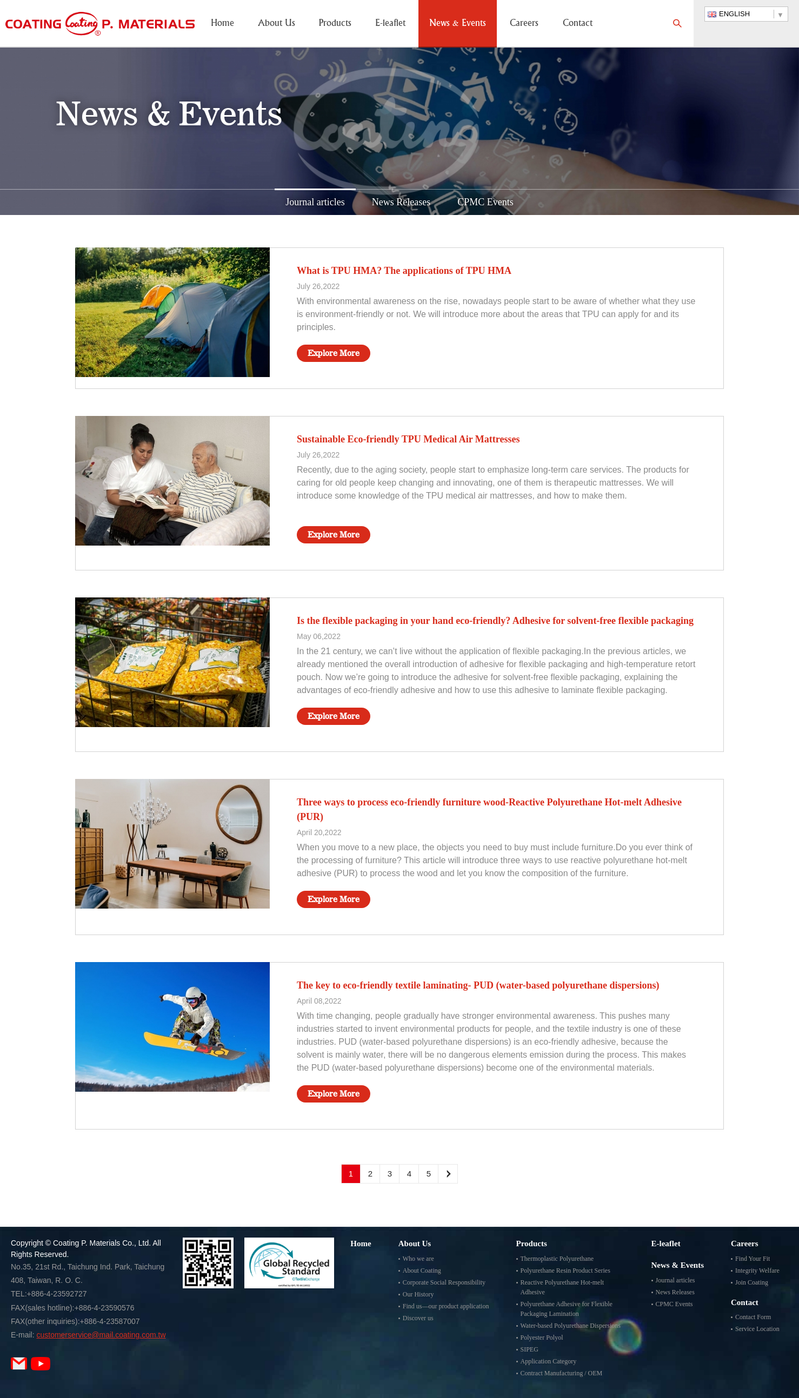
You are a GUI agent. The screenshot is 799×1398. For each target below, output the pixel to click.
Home (222, 24)
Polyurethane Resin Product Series (565, 1270)
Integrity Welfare (757, 1270)
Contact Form (753, 1317)
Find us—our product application (446, 1306)
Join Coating (751, 1282)
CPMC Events (485, 202)
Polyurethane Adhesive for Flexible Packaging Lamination (566, 1309)
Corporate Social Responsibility (444, 1282)
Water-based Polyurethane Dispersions (571, 1325)
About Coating (422, 1270)
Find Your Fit (752, 1258)
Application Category (549, 1361)
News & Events (457, 24)
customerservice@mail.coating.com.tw (100, 1334)
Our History (418, 1294)
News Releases (401, 202)
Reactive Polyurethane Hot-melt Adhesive (562, 1287)
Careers (524, 24)
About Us (276, 24)
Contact (577, 24)
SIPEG (529, 1349)
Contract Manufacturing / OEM (562, 1373)
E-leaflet (390, 24)
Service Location (757, 1329)
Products (335, 24)
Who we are (418, 1258)
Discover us (418, 1318)
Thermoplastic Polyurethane (557, 1258)
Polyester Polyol (542, 1337)
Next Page (448, 1174)
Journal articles (314, 202)
